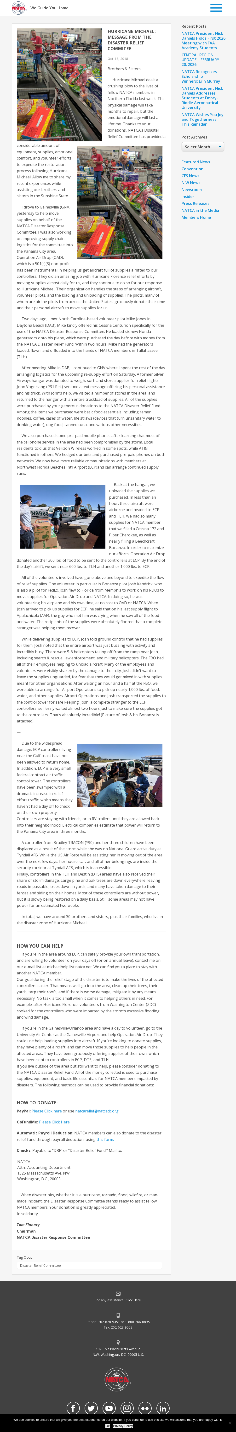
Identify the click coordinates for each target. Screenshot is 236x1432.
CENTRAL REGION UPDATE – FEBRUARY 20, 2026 (200, 59)
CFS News (190, 175)
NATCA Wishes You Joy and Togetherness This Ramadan (203, 119)
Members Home (196, 217)
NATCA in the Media (200, 210)
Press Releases (195, 203)
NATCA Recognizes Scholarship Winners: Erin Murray (201, 76)
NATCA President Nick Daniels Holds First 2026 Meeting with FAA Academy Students (203, 40)
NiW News (191, 182)
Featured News (196, 162)
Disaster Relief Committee (40, 1265)
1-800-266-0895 (137, 1322)
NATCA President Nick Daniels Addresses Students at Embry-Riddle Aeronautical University (202, 98)
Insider (188, 196)
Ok (108, 1426)
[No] (230, 1423)
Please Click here (47, 1111)
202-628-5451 (109, 1322)
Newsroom (192, 189)
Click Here (133, 1300)
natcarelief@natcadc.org (97, 1111)
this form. (105, 1139)
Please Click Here (54, 1122)
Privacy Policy (123, 1426)
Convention (192, 168)
